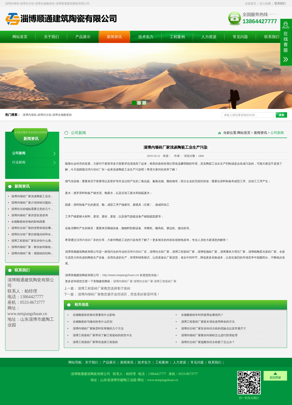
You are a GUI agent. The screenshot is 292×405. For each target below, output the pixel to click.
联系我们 (271, 37)
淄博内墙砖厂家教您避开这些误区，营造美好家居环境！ (119, 294)
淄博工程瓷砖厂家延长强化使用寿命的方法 (208, 321)
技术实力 (145, 37)
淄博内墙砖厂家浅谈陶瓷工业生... (32, 196)
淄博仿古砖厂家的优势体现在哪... (32, 228)
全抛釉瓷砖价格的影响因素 (28, 221)
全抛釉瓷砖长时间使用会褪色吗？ (202, 314)
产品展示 (82, 37)
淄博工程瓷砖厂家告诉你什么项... (32, 240)
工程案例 (177, 37)
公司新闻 (18, 153)
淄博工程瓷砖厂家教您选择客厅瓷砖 (104, 288)
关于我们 (51, 37)
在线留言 (250, 3)
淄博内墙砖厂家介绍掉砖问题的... (32, 202)
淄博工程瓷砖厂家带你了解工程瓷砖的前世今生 (102, 335)
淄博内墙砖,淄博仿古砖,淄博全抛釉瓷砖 (47, 114)
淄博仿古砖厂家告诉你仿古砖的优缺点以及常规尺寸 (213, 328)
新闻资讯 (114, 37)
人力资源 (208, 37)
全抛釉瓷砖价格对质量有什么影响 (94, 314)
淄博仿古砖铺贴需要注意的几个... (32, 209)
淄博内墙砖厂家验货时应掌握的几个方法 (98, 328)
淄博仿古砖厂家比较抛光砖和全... (32, 234)
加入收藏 (265, 3)
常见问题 (240, 37)
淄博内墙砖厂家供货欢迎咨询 (29, 215)
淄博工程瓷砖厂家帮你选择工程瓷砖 (95, 342)
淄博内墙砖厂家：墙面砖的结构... (32, 253)
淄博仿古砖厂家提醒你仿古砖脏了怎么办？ (208, 342)
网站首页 (19, 37)
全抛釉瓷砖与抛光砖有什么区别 (92, 321)
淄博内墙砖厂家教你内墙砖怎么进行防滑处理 (209, 335)
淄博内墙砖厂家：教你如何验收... (32, 247)
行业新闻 (18, 162)
